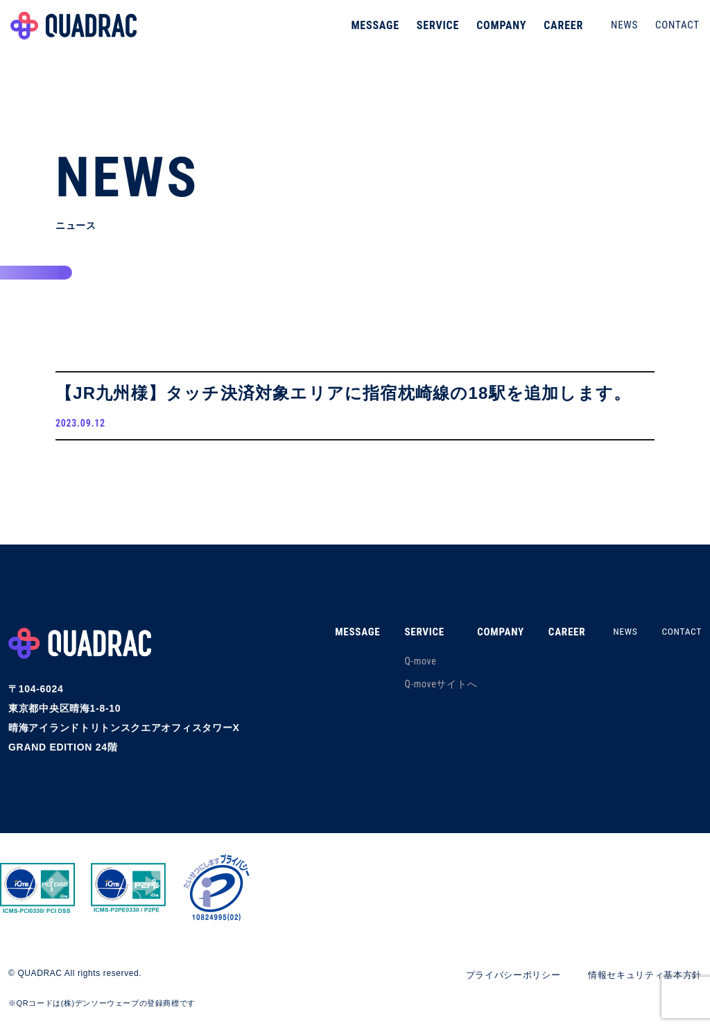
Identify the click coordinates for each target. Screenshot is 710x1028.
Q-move (408, 665)
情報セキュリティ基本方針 (641, 978)
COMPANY (498, 30)
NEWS (620, 30)
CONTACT (674, 30)
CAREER (560, 30)
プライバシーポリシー (501, 978)
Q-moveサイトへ (428, 688)
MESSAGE (372, 30)
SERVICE (434, 30)
